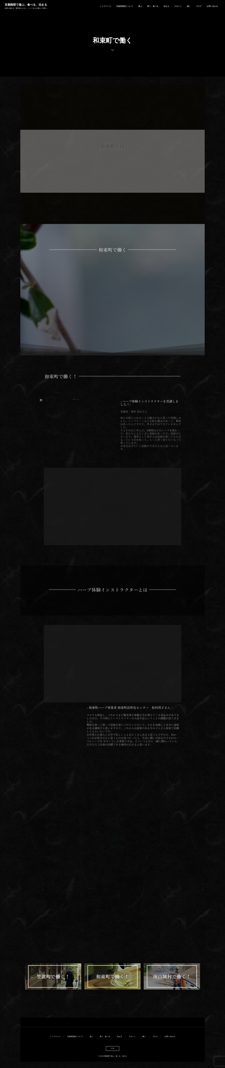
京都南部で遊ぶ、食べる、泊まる (26, 4)
